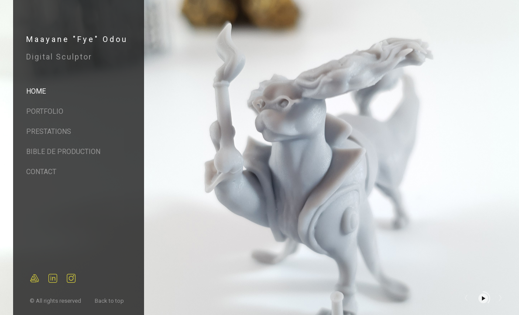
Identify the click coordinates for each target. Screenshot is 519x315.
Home (36, 91)
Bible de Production (63, 151)
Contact (41, 172)
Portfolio (44, 111)
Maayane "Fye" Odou (77, 39)
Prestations (48, 131)
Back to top (110, 301)
